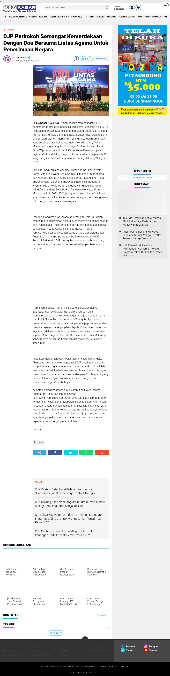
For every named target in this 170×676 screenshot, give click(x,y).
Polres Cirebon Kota (72, 17)
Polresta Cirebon (155, 17)
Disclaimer (103, 667)
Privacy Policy (89, 667)
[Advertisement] (16, 114)
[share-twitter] (83, 58)
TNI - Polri (108, 17)
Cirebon (40, 17)
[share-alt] (39, 452)
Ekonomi (122, 17)
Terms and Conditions (69, 667)
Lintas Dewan (96, 646)
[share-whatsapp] (90, 58)
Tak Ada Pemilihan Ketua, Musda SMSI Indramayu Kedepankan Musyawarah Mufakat (142, 221)
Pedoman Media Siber (122, 667)
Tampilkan (102, 615)
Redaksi (41, 667)
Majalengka (9, 651)
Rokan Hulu (93, 17)
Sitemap (51, 667)
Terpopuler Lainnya (142, 178)
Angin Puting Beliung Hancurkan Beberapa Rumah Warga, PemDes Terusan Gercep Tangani (142, 235)
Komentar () (101, 58)
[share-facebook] (76, 58)
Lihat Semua (56, 633)
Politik (64, 651)
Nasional (53, 17)
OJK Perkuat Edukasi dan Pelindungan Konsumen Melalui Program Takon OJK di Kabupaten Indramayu (142, 250)
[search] (77, 7)
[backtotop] (85, 639)
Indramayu (136, 17)
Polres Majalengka (21, 17)
